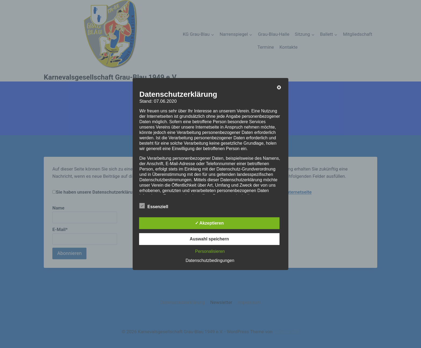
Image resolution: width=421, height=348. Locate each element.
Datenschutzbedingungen (210, 260)
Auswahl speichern (209, 239)
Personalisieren (210, 251)
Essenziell (153, 206)
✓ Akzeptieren (209, 223)
